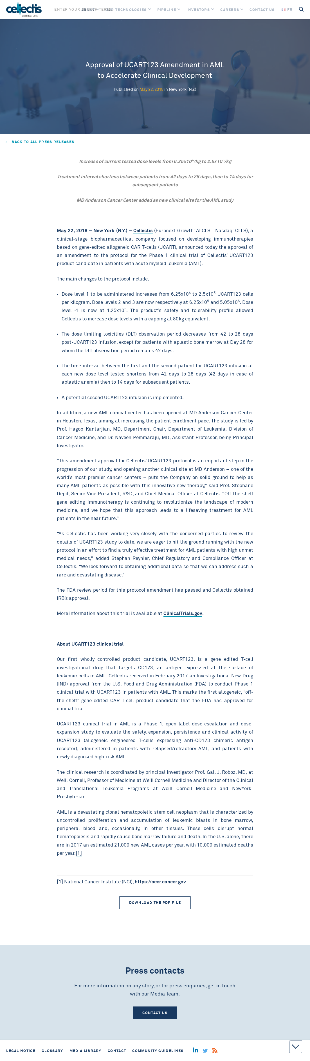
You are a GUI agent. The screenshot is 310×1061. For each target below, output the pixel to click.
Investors (198, 9)
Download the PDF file (155, 902)
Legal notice (20, 1050)
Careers (229, 9)
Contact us (262, 9)
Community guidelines (157, 1050)
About (88, 9)
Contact (117, 1050)
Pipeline (166, 9)
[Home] (23, 9)
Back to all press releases (40, 141)
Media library (85, 1050)
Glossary (52, 1050)
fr (287, 9)
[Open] (97, 9)
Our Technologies (126, 9)
